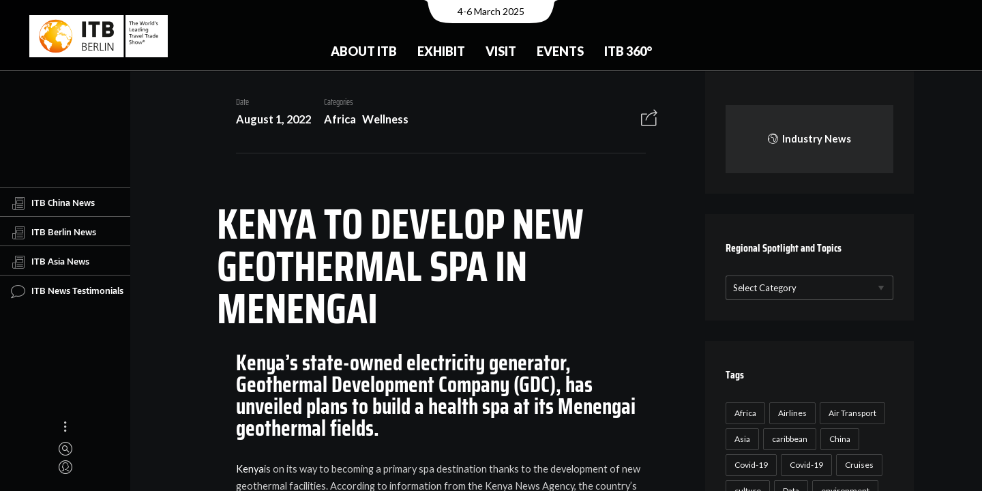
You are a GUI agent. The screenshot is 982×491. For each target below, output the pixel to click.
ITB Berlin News (53, 232)
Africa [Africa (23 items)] (743, 413)
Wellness (380, 119)
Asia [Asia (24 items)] (740, 439)
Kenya (245, 469)
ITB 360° (628, 51)
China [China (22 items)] (837, 439)
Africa (335, 119)
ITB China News (53, 203)
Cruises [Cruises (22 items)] (857, 465)
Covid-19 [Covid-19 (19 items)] (804, 465)
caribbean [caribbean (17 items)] (787, 439)
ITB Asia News (50, 261)
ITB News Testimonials (67, 291)
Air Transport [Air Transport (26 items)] (850, 413)
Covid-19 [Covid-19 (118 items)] (749, 465)
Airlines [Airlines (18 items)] (790, 413)
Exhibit (441, 51)
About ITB (364, 51)
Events (560, 51)
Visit (501, 51)
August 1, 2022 (268, 119)
